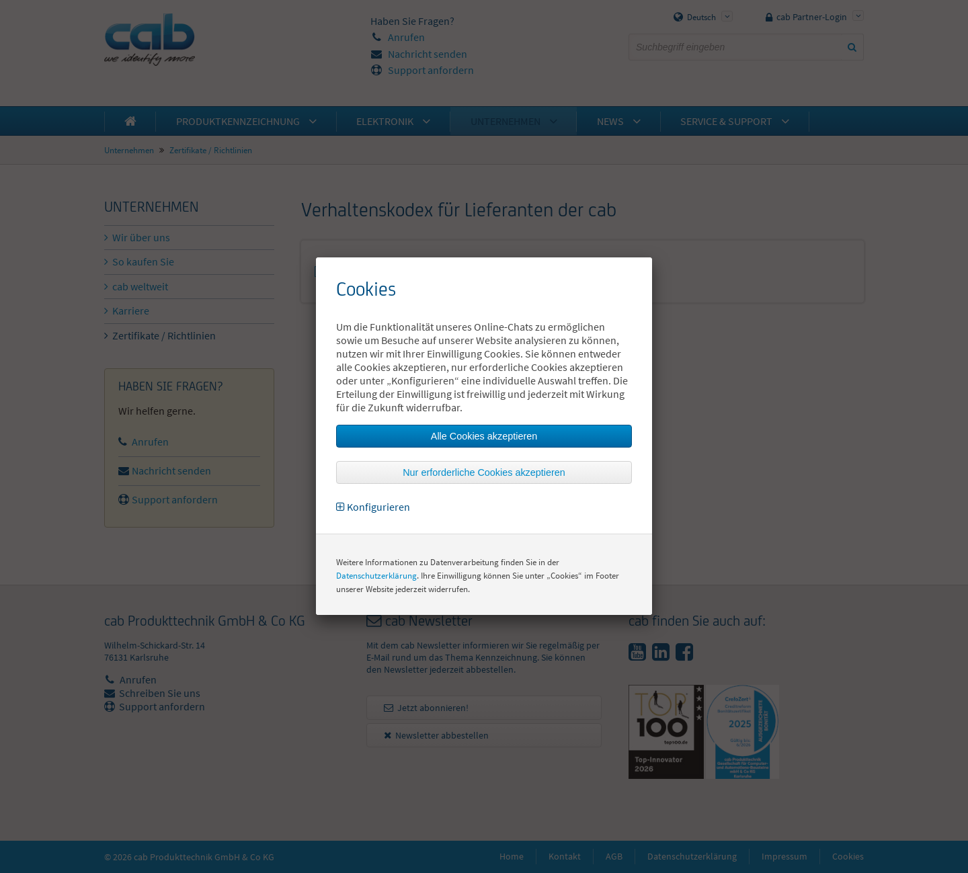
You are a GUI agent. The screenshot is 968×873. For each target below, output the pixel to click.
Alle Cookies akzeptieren (484, 436)
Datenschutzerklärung (376, 575)
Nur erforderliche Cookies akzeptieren (484, 472)
